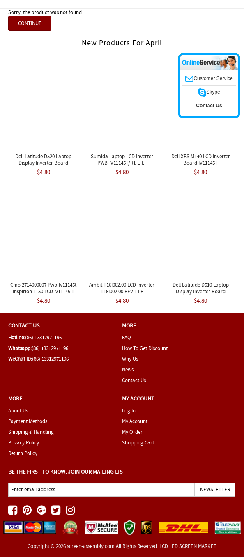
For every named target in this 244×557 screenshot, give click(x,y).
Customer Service (208, 78)
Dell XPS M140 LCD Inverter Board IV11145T (200, 159)
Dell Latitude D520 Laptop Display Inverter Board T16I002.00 (43, 163)
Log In (129, 410)
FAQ (126, 337)
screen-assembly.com (91, 546)
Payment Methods (27, 421)
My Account (134, 421)
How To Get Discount (145, 348)
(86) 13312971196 (43, 337)
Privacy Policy (23, 442)
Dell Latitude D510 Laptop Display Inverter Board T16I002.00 (201, 291)
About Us (18, 410)
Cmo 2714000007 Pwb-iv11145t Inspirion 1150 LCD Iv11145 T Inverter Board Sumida (43, 291)
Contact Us (134, 380)
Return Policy (22, 453)
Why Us (130, 358)
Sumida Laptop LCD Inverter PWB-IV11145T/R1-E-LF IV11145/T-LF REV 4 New (122, 163)
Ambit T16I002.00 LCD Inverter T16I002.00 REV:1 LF (121, 288)
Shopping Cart (138, 442)
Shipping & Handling (31, 431)
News (128, 369)
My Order (132, 431)
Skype (209, 92)
